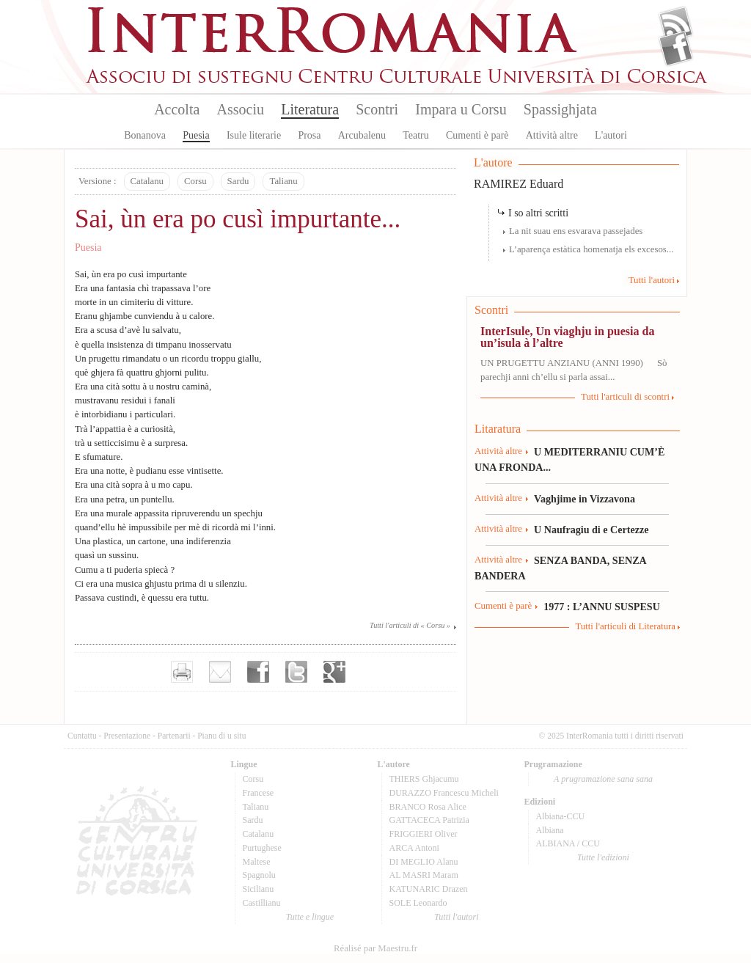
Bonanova (145, 135)
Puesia (196, 135)
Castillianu (262, 903)
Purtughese (262, 848)
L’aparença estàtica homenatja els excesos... (591, 249)
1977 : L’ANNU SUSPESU (601, 606)
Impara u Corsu (460, 109)
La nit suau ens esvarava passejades (575, 231)
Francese (258, 793)
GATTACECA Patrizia (429, 820)
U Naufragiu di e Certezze (591, 529)
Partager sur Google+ (334, 672)
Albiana (550, 830)
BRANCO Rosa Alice (427, 807)
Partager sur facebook (258, 672)
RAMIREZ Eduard (518, 183)
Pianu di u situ (221, 735)
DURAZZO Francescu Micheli (444, 793)
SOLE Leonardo (418, 903)
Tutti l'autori (652, 280)
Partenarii (174, 735)
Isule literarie (254, 135)
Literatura (310, 109)
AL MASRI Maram (423, 875)
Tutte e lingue (310, 917)
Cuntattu (82, 735)
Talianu (283, 181)
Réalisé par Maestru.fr (375, 948)
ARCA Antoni (414, 848)
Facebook (676, 48)
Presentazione (126, 735)
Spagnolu (259, 875)
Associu (240, 109)
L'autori (611, 135)
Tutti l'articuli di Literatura (625, 626)
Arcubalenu (362, 135)
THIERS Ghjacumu (424, 779)
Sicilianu (258, 889)
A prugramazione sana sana (603, 779)
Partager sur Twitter (296, 672)
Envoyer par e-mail (220, 672)
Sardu (238, 181)
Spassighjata (560, 109)
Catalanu (147, 181)
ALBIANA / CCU (568, 843)
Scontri (377, 109)
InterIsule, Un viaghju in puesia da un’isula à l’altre (567, 337)
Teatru (416, 135)
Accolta (176, 109)
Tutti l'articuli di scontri (625, 397)
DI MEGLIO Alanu (423, 862)
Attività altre (552, 135)
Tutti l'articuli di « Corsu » (410, 625)
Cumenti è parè (477, 135)
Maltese (257, 862)
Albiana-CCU (560, 816)
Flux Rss (676, 24)
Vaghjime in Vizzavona (584, 499)
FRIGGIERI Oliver (423, 834)
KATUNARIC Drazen (428, 889)
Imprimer (182, 672)
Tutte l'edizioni (603, 857)
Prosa (309, 135)
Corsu (195, 181)
